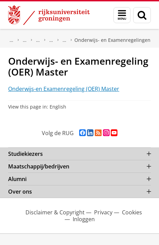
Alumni (17, 179)
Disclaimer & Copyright (55, 212)
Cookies (132, 212)
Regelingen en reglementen (64, 40)
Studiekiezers (25, 154)
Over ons (11, 40)
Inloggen (84, 219)
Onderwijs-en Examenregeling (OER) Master (63, 89)
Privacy (103, 212)
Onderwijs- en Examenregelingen (112, 40)
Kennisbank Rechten (38, 40)
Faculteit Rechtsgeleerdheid (24, 40)
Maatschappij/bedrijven (38, 166)
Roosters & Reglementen (51, 40)
